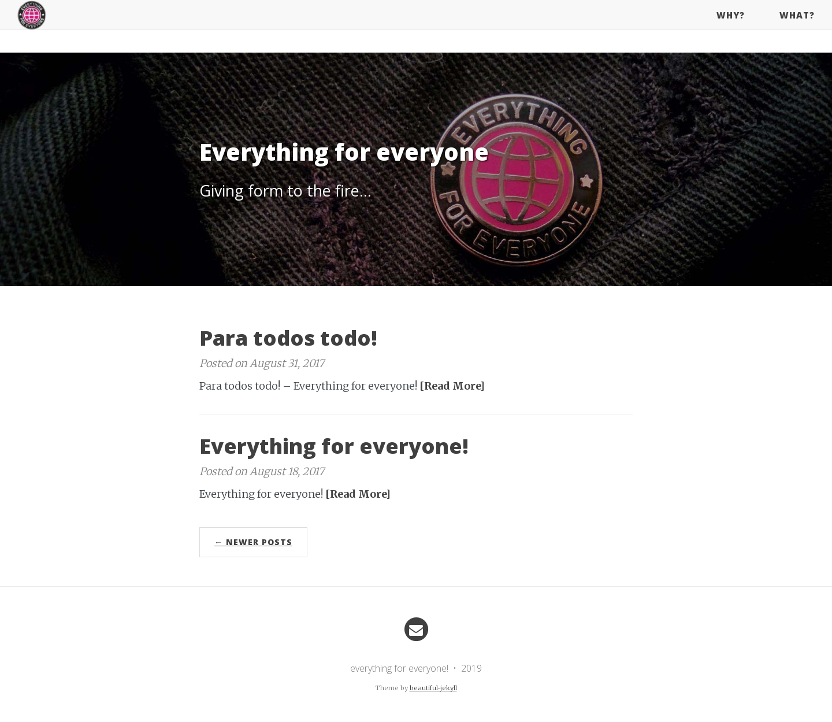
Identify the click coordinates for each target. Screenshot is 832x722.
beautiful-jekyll (433, 688)
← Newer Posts (253, 541)
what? (797, 26)
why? (730, 26)
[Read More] (452, 386)
